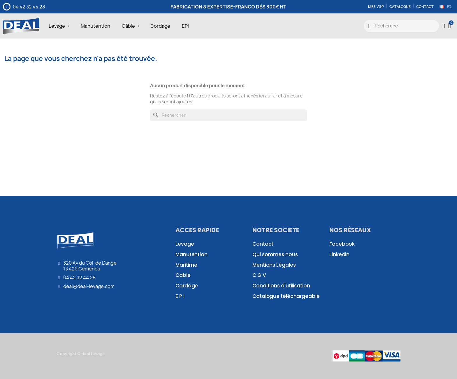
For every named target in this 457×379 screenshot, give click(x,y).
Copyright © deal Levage (81, 354)
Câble (130, 26)
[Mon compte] (444, 26)
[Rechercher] (228, 115)
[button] (450, 26)
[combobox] (401, 26)
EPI (185, 26)
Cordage (160, 26)
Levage (59, 26)
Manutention (95, 26)
